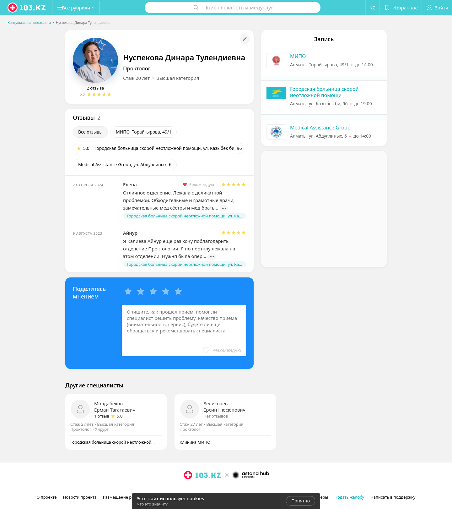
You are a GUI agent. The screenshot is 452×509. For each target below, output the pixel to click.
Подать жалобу (349, 497)
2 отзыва (95, 87)
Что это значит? (152, 504)
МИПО (298, 56)
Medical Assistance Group (320, 127)
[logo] (27, 8)
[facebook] (197, 489)
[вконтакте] (205, 489)
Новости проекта (79, 497)
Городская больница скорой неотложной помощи (324, 92)
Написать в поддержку (392, 497)
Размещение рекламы (125, 497)
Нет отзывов (215, 416)
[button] (81, 7)
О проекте (47, 497)
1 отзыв (101, 416)
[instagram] (188, 489)
